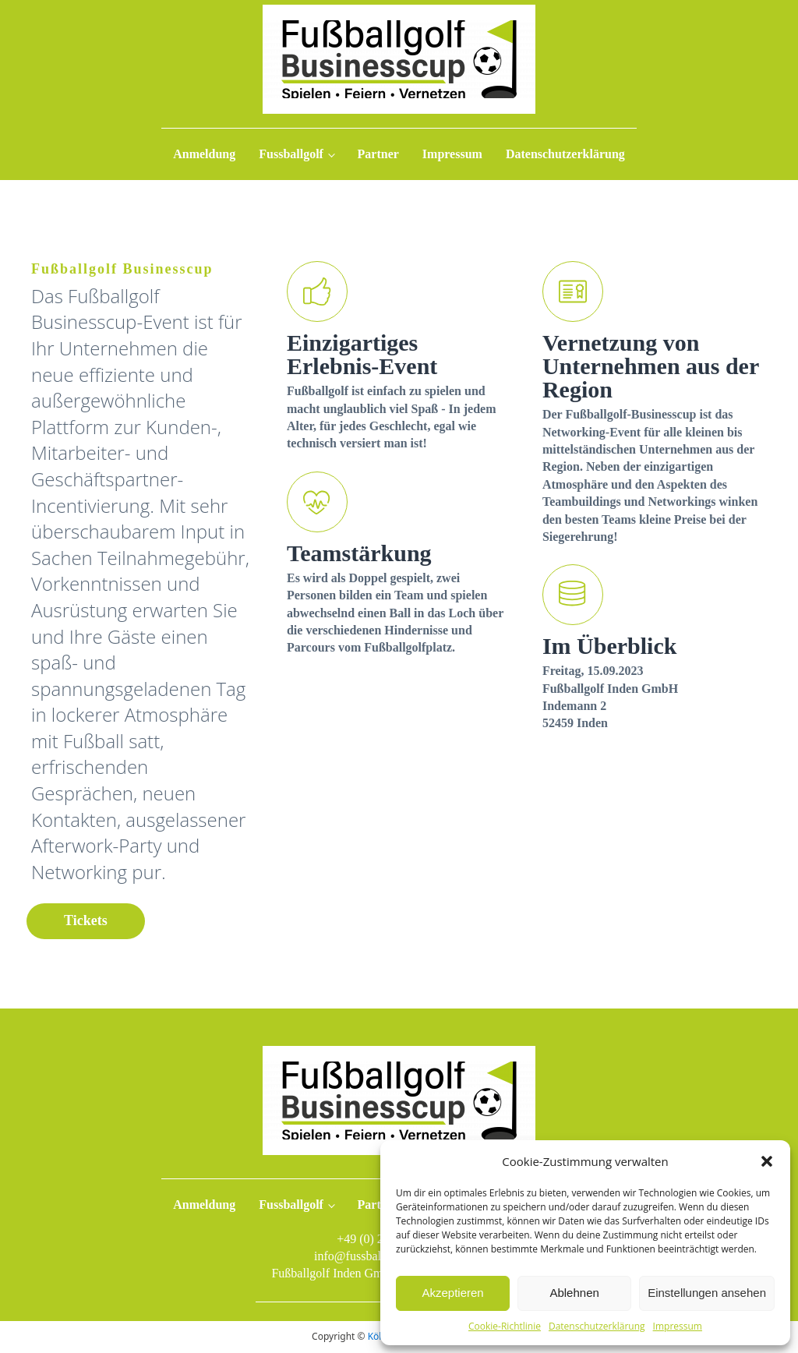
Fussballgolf (291, 154)
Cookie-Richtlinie (504, 1326)
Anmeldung (204, 154)
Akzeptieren (452, 1292)
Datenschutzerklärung (597, 1326)
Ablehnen (573, 1292)
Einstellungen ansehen (707, 1292)
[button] (767, 1161)
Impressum (677, 1326)
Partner (378, 154)
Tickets (86, 920)
